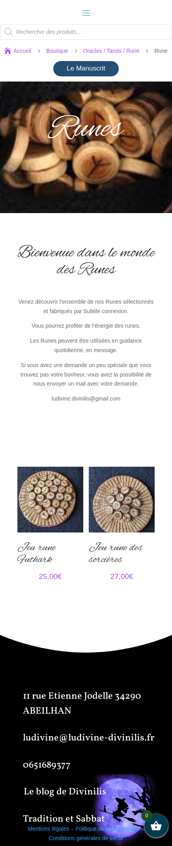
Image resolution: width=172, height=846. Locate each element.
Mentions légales (48, 829)
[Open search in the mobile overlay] (86, 32)
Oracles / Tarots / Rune (111, 51)
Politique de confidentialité (107, 829)
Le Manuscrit (86, 68)
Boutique (57, 51)
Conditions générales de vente (86, 838)
